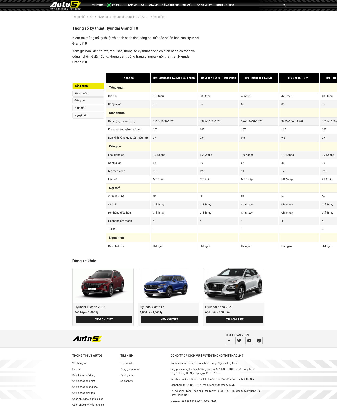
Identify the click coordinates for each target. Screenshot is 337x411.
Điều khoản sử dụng (83, 375)
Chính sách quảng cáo (85, 387)
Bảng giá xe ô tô (129, 369)
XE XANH (115, 5)
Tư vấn (187, 5)
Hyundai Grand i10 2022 (129, 17)
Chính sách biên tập (83, 393)
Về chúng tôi (79, 363)
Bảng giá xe (170, 5)
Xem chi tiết (104, 319)
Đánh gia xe (127, 375)
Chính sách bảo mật (83, 381)
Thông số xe (157, 17)
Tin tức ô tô (126, 363)
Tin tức (97, 5)
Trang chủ (78, 17)
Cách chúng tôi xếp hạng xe (88, 404)
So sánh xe (204, 5)
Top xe (132, 5)
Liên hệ (76, 369)
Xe (91, 17)
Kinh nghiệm (225, 5)
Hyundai (103, 17)
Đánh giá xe (149, 5)
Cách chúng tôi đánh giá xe (87, 399)
